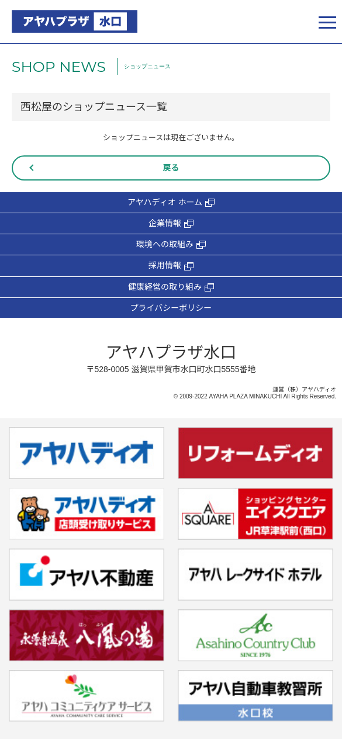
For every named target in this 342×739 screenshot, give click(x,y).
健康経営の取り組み (171, 287)
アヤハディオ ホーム (171, 202)
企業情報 (171, 223)
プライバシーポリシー (171, 308)
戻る (171, 167)
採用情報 (171, 265)
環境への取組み (171, 244)
